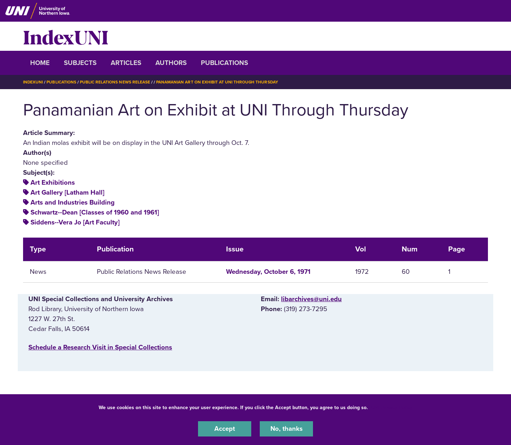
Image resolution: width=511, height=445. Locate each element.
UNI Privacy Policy (392, 407)
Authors (171, 63)
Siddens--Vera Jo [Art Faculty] (75, 222)
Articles (126, 63)
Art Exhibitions (53, 182)
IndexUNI (65, 36)
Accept (224, 429)
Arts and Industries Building (73, 202)
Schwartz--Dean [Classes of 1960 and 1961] (95, 212)
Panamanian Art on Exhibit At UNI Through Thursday (217, 82)
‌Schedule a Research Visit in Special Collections (100, 347)
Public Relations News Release (115, 82)
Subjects (80, 63)
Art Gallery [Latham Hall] (67, 192)
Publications (224, 63)
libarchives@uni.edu (311, 299)
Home (40, 63)
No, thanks (286, 429)
